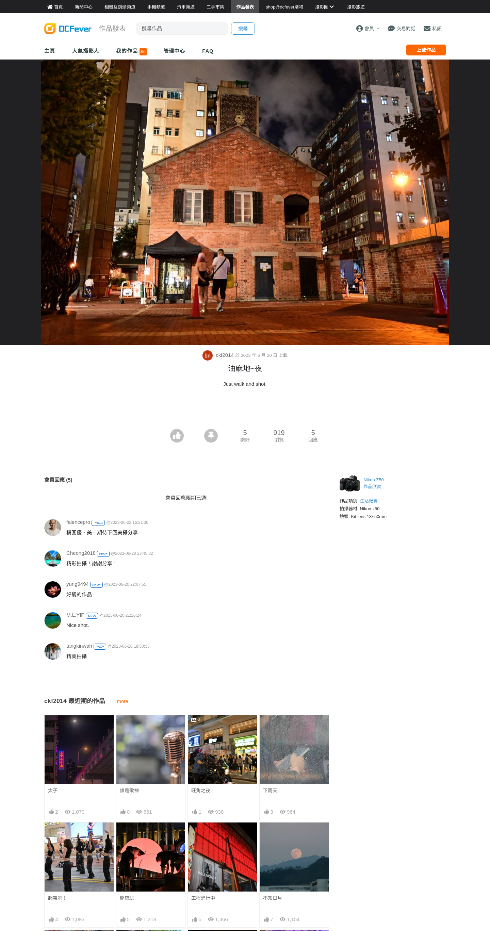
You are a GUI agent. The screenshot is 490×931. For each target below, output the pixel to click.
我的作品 (131, 51)
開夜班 (127, 898)
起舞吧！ (57, 898)
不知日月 (272, 898)
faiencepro (78, 522)
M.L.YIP (75, 615)
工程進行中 (203, 898)
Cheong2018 (81, 553)
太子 (53, 790)
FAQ (208, 51)
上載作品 (426, 50)
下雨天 (270, 790)
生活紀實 (369, 500)
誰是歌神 (129, 790)
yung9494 (77, 584)
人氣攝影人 (85, 51)
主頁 (49, 51)
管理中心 (174, 51)
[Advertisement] (245, 410)
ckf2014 (218, 355)
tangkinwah (79, 646)
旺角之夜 (200, 790)
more (122, 701)
